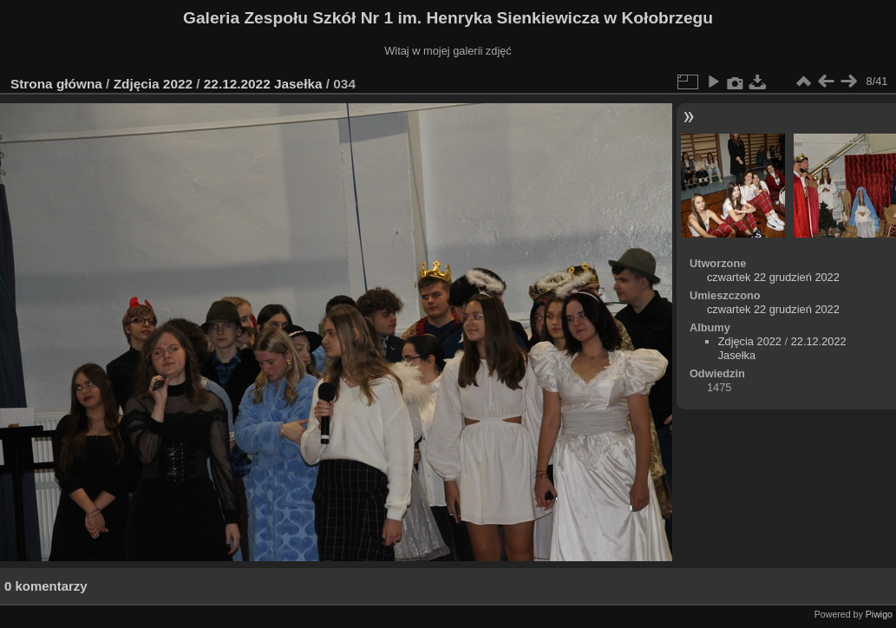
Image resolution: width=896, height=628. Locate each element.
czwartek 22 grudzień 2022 (773, 277)
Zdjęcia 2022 (153, 83)
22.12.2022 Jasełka (263, 83)
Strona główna (56, 83)
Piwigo (879, 614)
